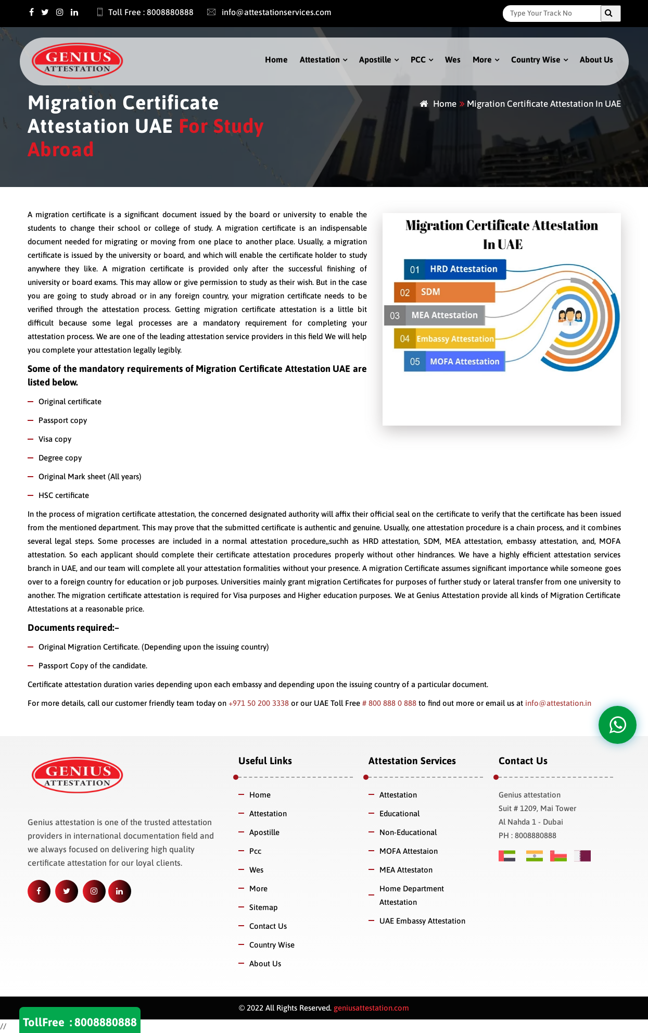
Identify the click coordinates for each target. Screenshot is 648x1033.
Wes (453, 59)
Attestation (320, 59)
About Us (596, 59)
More (482, 59)
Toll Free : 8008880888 (139, 12)
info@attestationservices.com (264, 12)
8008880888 (105, 1022)
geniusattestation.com (370, 1007)
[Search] (554, 13)
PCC (418, 59)
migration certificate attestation (140, 513)
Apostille (375, 59)
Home (276, 59)
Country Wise (536, 59)
